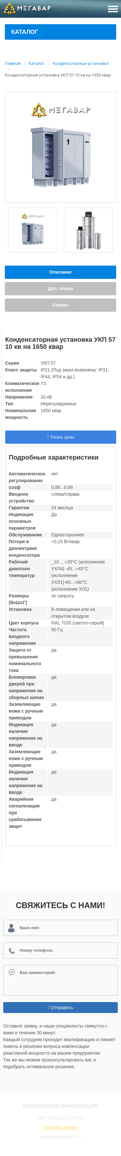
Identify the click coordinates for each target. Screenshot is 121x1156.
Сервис (60, 305)
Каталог (24, 32)
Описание (60, 272)
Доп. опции (60, 288)
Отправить (60, 1007)
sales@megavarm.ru (60, 1136)
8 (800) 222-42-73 (65, 1118)
